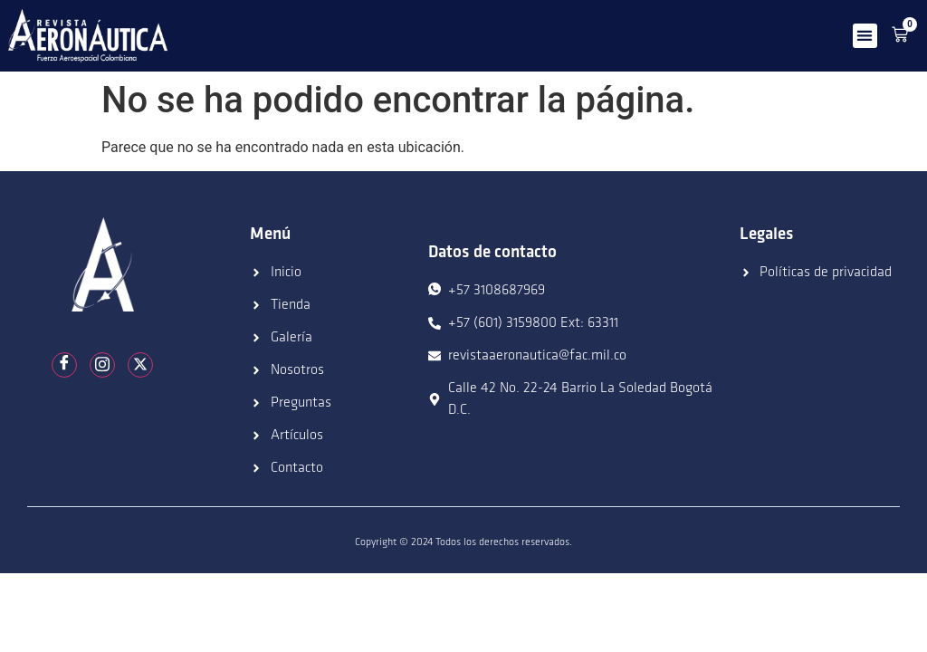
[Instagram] (102, 365)
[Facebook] (64, 365)
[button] (865, 36)
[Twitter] (140, 365)
